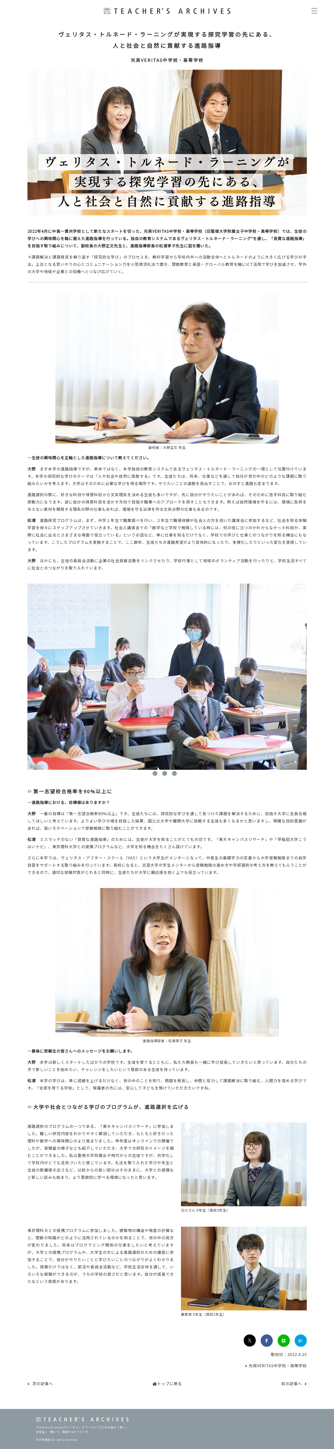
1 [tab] (155, 773)
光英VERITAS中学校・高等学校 (278, 1365)
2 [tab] (164, 773)
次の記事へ (42, 1383)
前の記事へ (291, 1383)
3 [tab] (174, 773)
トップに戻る (169, 1383)
